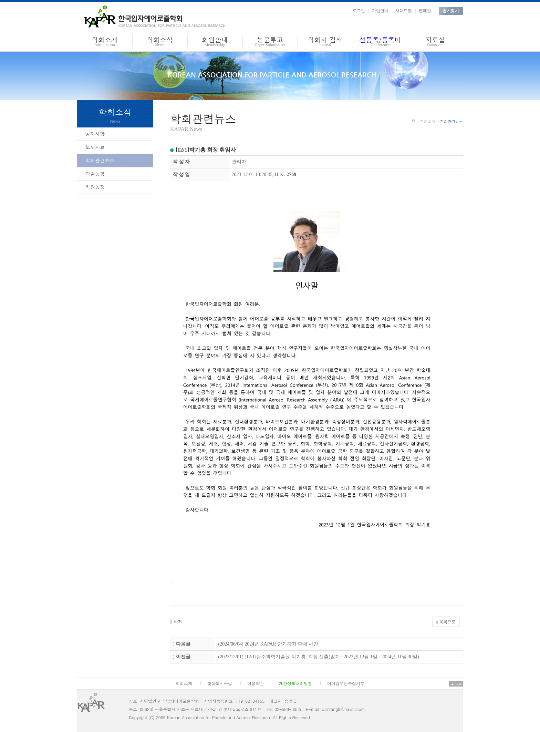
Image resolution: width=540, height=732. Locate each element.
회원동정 (95, 186)
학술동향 (95, 173)
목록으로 (445, 621)
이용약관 (255, 683)
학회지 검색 (325, 42)
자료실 (435, 42)
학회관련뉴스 (99, 160)
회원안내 (214, 42)
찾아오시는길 (219, 683)
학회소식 (159, 42)
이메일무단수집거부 (345, 683)
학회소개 (104, 42)
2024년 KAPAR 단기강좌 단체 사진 (281, 644)
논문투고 (270, 42)
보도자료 (95, 147)
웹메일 (425, 10)
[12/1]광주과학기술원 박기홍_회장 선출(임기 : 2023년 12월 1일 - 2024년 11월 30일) (332, 656)
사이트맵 (403, 10)
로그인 (359, 10)
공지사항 (95, 133)
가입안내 (380, 10)
